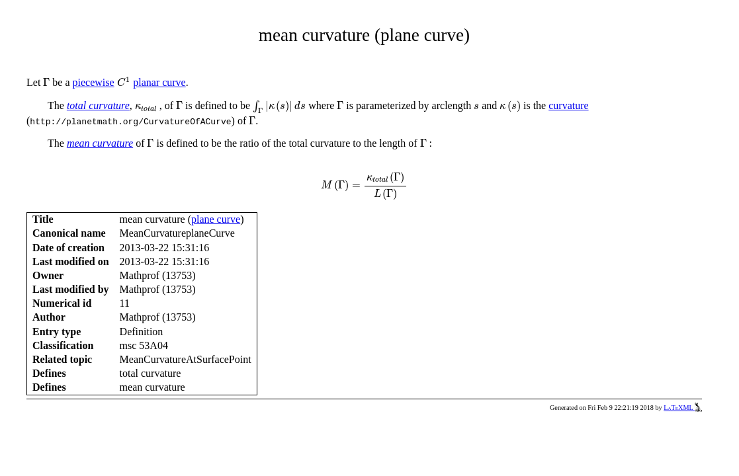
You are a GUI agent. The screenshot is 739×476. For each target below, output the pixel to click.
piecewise (93, 82)
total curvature (98, 105)
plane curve (215, 219)
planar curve (159, 82)
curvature (568, 105)
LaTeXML (683, 407)
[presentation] (46, 82)
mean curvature (100, 143)
